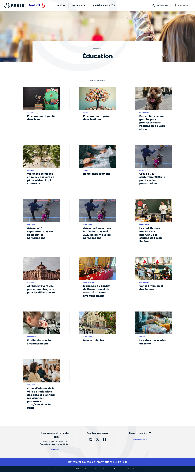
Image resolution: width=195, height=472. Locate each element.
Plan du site (138, 469)
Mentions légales (59, 469)
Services (97, 49)
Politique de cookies (122, 469)
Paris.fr (122, 461)
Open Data (107, 469)
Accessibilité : (84, 469)
